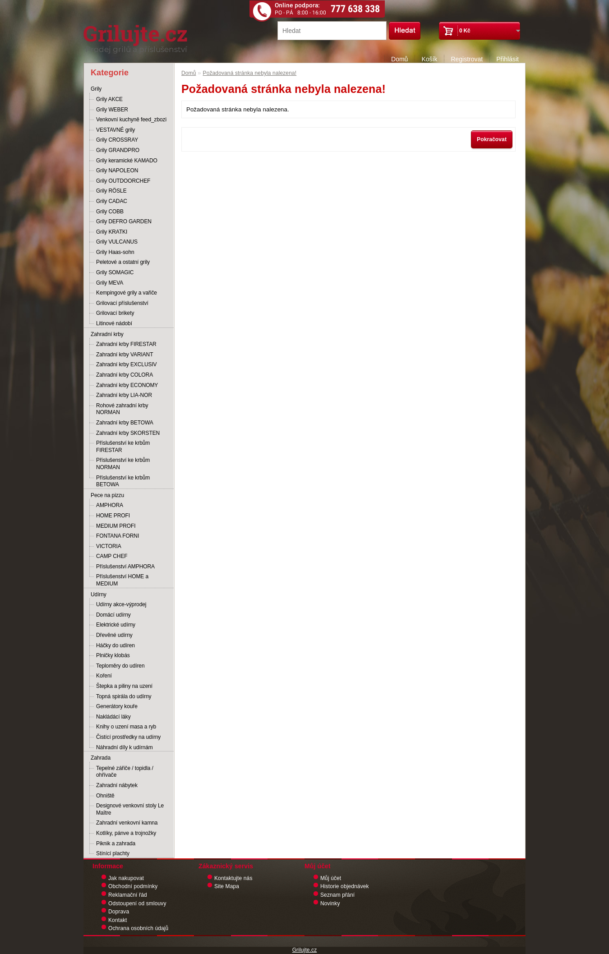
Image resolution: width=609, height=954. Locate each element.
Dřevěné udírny (114, 635)
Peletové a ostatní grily (123, 262)
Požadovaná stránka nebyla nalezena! (250, 73)
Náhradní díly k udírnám (124, 747)
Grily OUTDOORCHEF (123, 181)
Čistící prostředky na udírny (128, 737)
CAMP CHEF (112, 556)
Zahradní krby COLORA (124, 375)
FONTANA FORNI (117, 536)
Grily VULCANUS (117, 242)
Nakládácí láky (113, 717)
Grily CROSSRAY (117, 140)
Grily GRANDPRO (117, 150)
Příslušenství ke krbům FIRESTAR (123, 446)
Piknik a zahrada (115, 843)
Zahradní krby (107, 334)
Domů (399, 59)
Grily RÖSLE (111, 191)
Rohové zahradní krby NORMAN (122, 409)
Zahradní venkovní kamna (126, 823)
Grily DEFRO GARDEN (124, 221)
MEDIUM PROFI (115, 526)
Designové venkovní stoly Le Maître (130, 809)
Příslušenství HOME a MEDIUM (122, 580)
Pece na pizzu (107, 495)
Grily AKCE (109, 99)
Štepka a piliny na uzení (124, 686)
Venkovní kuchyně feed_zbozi (131, 119)
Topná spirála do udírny (123, 696)
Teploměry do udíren (120, 666)
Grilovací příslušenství (122, 303)
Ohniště (105, 796)
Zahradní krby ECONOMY (127, 385)
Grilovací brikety (115, 313)
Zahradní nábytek (117, 785)
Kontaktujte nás (233, 878)
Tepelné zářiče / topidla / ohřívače (124, 772)
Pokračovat (492, 139)
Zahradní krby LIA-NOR (124, 395)
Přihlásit (507, 59)
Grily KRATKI (111, 232)
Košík (429, 59)
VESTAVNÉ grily (115, 130)
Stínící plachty (112, 853)
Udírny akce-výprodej (121, 604)
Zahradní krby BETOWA (124, 422)
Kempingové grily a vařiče (126, 293)
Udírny (98, 594)
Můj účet (330, 878)
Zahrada (101, 758)
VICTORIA (108, 546)
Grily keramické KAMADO (126, 160)
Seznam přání (337, 895)
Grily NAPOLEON (117, 170)
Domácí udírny (113, 615)
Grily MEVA (109, 283)
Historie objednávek (344, 886)
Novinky (330, 903)
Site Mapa (226, 886)
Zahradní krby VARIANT (124, 354)
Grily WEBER (112, 109)
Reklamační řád (127, 895)
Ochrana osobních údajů (138, 928)
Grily (96, 89)
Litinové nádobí (114, 323)
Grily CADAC (111, 201)
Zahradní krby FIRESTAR (126, 344)
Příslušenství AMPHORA (125, 566)
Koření (104, 676)
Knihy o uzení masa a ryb (126, 727)
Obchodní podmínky (132, 886)
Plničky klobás (113, 655)
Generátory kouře (117, 706)
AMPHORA (109, 505)
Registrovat (467, 59)
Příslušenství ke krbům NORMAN (123, 463)
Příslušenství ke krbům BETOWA (123, 481)
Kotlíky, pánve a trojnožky (126, 833)
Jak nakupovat (126, 878)
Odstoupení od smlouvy (137, 903)
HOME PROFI (113, 515)
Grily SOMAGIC (115, 272)
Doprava (118, 911)
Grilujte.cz (304, 950)
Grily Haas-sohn (115, 252)
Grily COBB (110, 211)
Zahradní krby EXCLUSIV (126, 364)
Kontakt (117, 920)
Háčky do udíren (115, 645)
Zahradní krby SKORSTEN (128, 433)
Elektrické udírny (115, 625)
